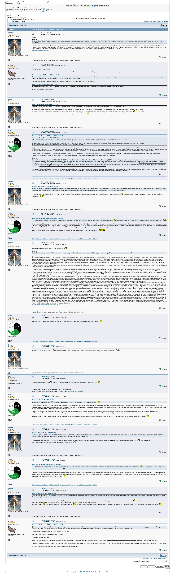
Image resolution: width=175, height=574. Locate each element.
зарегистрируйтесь (46, 2)
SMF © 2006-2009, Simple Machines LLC (95, 572)
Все (24, 25)
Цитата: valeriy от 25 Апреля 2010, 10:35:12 (45, 75)
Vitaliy (10, 130)
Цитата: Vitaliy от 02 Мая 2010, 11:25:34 (44, 493)
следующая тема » (162, 21)
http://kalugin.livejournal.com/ (41, 50)
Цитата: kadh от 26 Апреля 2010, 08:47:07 (45, 104)
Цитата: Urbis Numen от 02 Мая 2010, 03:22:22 (46, 464)
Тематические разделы (19, 18)
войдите (33, 2)
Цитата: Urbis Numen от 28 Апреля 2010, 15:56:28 (47, 218)
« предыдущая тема (149, 21)
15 (22, 25)
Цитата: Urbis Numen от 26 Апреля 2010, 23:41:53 (47, 136)
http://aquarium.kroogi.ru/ (75, 391)
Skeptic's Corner (19, 21)
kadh (9, 64)
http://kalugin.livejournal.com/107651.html (47, 304)
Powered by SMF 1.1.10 (74, 572)
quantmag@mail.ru (42, 11)
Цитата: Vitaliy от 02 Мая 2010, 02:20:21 (44, 433)
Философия (17, 19)
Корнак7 (32, 19)
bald (9, 376)
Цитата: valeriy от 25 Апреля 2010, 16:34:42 (45, 84)
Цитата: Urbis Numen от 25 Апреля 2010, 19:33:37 (47, 525)
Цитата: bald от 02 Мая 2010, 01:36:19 (43, 400)
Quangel (10, 32)
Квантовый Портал (16, 16)
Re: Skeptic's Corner (47, 33)
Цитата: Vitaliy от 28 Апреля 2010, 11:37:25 (45, 186)
